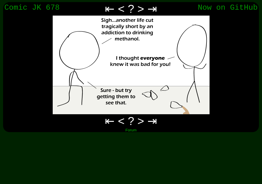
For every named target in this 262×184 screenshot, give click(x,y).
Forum (130, 130)
